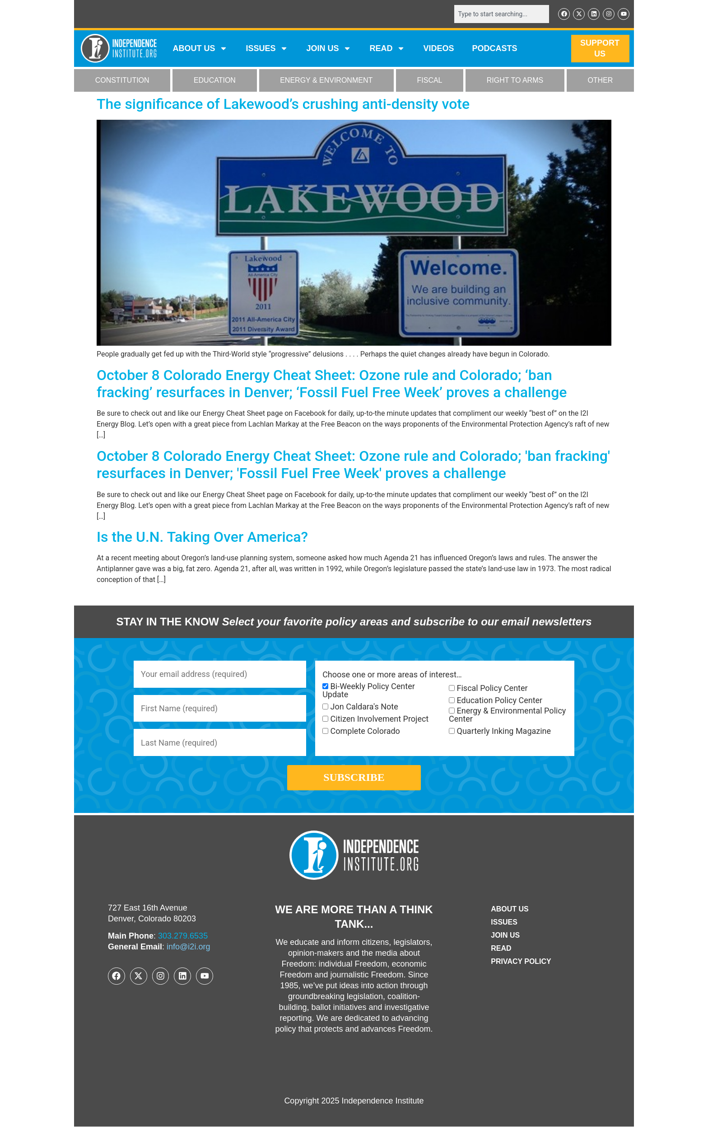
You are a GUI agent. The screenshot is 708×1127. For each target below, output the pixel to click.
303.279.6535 (183, 936)
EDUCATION (215, 81)
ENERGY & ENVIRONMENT (326, 81)
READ (387, 48)
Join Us (505, 935)
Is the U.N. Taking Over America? (202, 536)
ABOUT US (200, 48)
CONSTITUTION (122, 81)
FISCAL (429, 81)
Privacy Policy (521, 962)
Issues (267, 48)
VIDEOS (438, 48)
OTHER (600, 81)
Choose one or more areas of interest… (392, 675)
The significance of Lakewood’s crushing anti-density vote (283, 104)
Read (501, 949)
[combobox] (501, 14)
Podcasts (494, 48)
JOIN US (328, 48)
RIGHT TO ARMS (515, 81)
